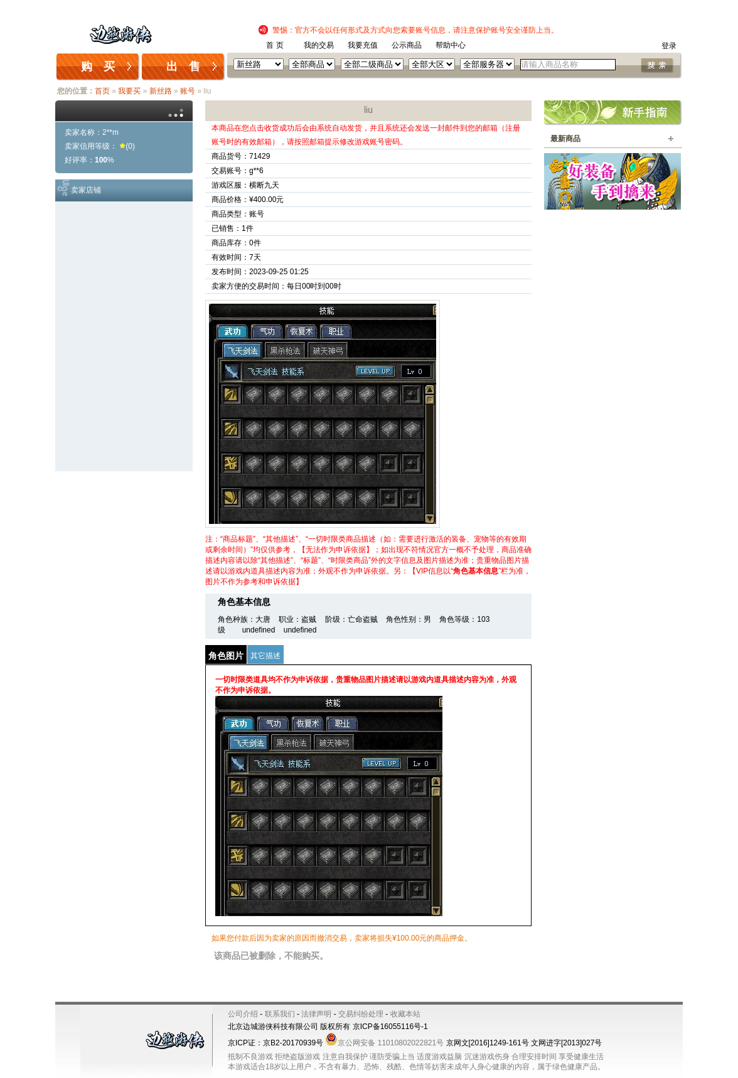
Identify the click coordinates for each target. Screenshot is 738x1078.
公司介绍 (243, 1014)
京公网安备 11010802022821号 (384, 1042)
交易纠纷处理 (360, 1014)
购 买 (98, 66)
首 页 (274, 45)
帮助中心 (451, 45)
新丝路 (160, 91)
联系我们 (280, 1014)
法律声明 (316, 1014)
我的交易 (319, 45)
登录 (668, 45)
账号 (187, 91)
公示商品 (407, 45)
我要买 (129, 91)
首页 (102, 91)
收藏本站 (405, 1014)
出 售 (183, 66)
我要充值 (363, 45)
